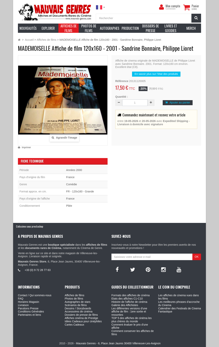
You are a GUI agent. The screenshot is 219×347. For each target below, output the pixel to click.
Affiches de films (74, 295)
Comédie (71, 184)
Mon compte (173, 6)
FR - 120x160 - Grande (80, 191)
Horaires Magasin (28, 301)
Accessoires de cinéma (79, 311)
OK (197, 256)
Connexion (171, 9)
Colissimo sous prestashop (29, 226)
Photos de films (74, 298)
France (70, 177)
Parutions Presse (28, 308)
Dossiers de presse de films (81, 314)
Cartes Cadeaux (74, 324)
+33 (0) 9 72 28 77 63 (38, 270)
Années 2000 (74, 170)
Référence (121, 81)
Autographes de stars (77, 301)
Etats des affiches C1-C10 (127, 298)
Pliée (69, 205)
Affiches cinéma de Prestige (81, 318)
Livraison (23, 305)
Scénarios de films (76, 305)
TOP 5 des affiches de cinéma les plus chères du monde (131, 320)
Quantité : (121, 96)
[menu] (161, 7)
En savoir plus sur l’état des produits (156, 73)
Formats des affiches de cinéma (130, 295)
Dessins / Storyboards (78, 308)
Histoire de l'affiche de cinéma (129, 301)
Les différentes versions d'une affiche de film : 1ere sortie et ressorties (129, 312)
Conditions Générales (31, 311)
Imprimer (26, 147)
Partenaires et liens (29, 314)
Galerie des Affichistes (124, 305)
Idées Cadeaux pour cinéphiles (83, 321)
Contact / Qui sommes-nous (34, 295)
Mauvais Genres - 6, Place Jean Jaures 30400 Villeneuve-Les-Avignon (118, 343)
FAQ (20, 298)
